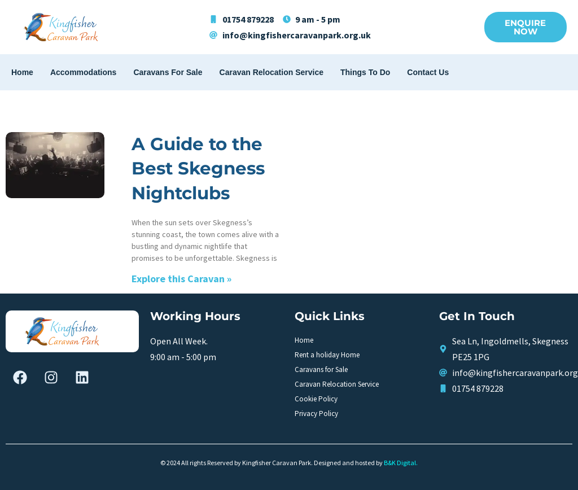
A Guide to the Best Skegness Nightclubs (198, 168)
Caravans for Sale (167, 72)
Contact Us (428, 72)
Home (22, 72)
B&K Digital (400, 462)
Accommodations (83, 72)
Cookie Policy (316, 399)
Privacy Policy (316, 413)
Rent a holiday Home (327, 355)
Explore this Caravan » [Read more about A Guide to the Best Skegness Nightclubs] (181, 278)
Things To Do (365, 72)
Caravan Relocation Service (271, 72)
